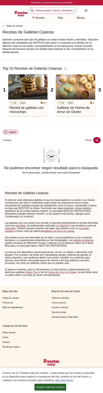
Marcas (79, 17)
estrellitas (20, 225)
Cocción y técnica (60, 307)
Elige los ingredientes (12, 307)
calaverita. (11, 228)
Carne (5, 337)
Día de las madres (11, 347)
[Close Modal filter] (97, 140)
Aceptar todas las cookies (50, 387)
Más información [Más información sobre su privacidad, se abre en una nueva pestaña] (64, 380)
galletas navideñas (83, 240)
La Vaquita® (63, 225)
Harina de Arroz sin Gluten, (62, 272)
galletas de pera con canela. (59, 231)
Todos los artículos (60, 298)
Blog (58, 17)
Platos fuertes (9, 332)
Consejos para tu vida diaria (65, 317)
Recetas (38, 17)
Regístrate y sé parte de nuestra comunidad (51, 2)
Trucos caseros (59, 302)
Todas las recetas (14, 26)
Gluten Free (31, 272)
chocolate (83, 228)
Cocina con (7, 302)
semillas (9, 231)
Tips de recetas (59, 312)
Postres (6, 342)
